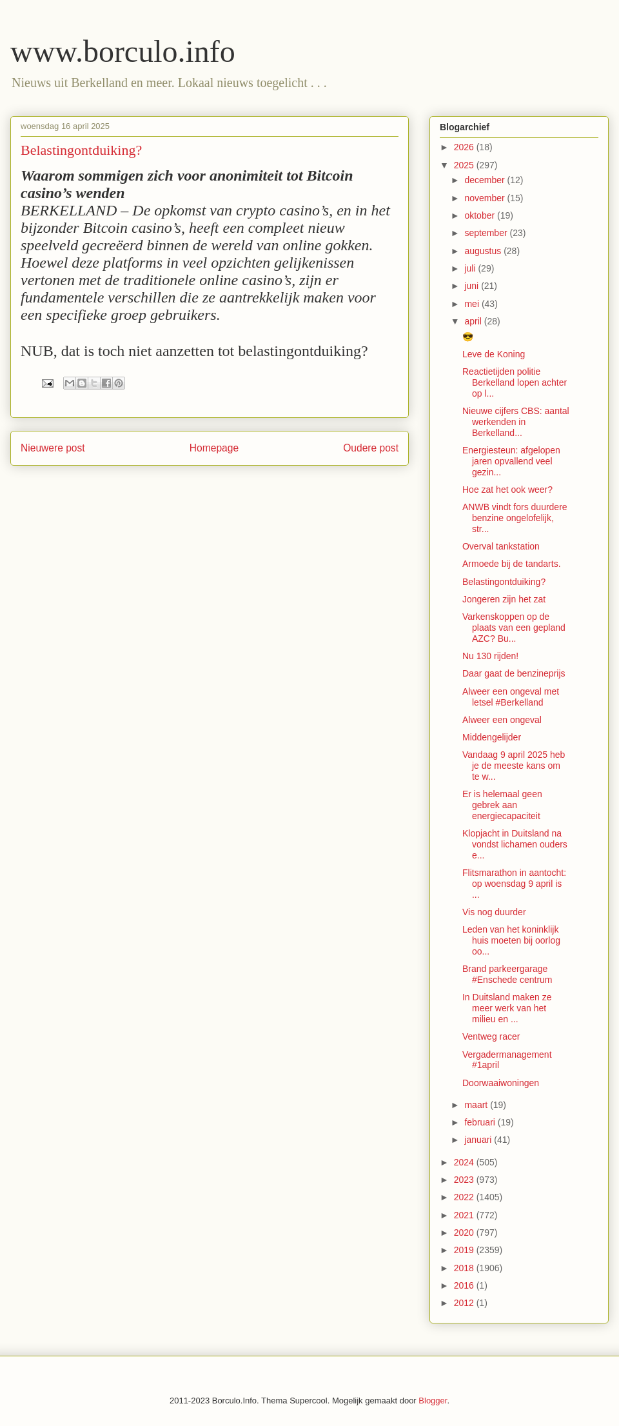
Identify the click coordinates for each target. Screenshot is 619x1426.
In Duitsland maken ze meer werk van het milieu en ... (507, 1008)
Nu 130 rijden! (490, 656)
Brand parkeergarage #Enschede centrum (507, 974)
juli (471, 268)
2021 (465, 1215)
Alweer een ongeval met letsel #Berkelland (510, 697)
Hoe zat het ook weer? (507, 489)
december (485, 180)
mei (472, 304)
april (474, 321)
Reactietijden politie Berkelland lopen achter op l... (514, 382)
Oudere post (370, 447)
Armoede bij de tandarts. (511, 564)
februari (480, 1122)
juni (472, 286)
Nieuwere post (53, 447)
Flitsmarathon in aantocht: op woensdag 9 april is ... (514, 883)
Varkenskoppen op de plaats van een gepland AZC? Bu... (513, 627)
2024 (465, 1162)
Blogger (432, 1400)
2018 (465, 1268)
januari (479, 1139)
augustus (484, 251)
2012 (465, 1303)
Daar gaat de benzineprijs (513, 673)
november (485, 198)
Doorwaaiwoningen (500, 1083)
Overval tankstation (501, 546)
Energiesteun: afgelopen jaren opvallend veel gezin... (511, 461)
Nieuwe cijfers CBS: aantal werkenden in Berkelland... (515, 422)
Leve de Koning (493, 354)
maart (477, 1105)
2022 (465, 1197)
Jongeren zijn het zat (503, 599)
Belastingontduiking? (503, 582)
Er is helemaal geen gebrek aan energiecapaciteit (502, 805)
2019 (465, 1250)
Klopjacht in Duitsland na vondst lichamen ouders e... (514, 844)
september (486, 233)
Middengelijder (491, 737)
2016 (465, 1285)
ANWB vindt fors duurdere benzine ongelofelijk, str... (514, 518)
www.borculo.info (122, 51)
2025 (465, 165)
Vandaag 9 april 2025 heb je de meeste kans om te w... (513, 765)
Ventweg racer (491, 1036)
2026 (465, 147)
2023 (465, 1179)
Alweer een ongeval (502, 720)
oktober (480, 215)
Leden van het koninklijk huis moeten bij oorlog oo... (511, 940)
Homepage (214, 447)
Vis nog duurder (494, 912)
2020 (465, 1232)
